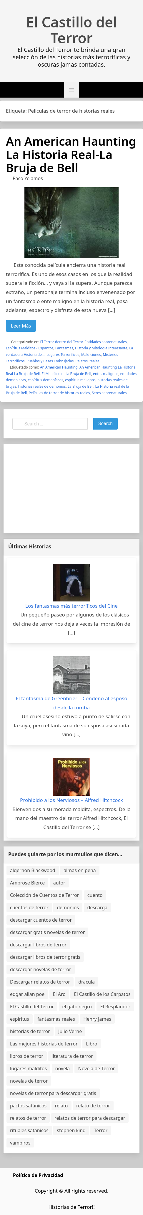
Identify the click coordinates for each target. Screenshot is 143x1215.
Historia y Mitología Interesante (101, 348)
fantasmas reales (56, 1019)
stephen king (71, 1130)
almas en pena (80, 870)
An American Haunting (59, 367)
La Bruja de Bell (80, 386)
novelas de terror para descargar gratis (53, 1093)
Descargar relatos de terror (40, 982)
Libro (91, 1043)
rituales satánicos (29, 1130)
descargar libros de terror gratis (45, 957)
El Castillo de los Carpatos (102, 994)
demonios (68, 907)
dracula (86, 982)
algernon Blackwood (32, 870)
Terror (100, 1130)
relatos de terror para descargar (89, 1118)
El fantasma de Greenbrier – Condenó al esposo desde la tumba (71, 703)
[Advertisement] (71, 488)
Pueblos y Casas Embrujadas (50, 361)
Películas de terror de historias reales (59, 392)
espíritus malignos (80, 379)
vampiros (20, 1143)
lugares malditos (28, 1068)
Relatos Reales (87, 361)
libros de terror (26, 1056)
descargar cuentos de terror (41, 920)
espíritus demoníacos (45, 379)
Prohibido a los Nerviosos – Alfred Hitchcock (71, 800)
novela (62, 1068)
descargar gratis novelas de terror (47, 932)
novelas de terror (29, 1081)
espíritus (19, 1019)
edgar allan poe (27, 994)
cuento (95, 895)
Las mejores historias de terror (44, 1043)
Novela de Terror (96, 1068)
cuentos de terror (29, 907)
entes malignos (105, 373)
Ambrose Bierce (27, 882)
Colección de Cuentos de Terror (44, 895)
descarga (97, 907)
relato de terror (93, 1105)
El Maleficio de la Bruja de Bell (66, 373)
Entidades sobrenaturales (105, 341)
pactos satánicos (28, 1105)
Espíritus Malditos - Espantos (30, 348)
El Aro (59, 994)
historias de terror (30, 1031)
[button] (71, 90)
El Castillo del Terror (71, 30)
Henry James (97, 1019)
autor (59, 882)
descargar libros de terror (38, 944)
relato (61, 1105)
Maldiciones (91, 354)
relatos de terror (28, 1118)
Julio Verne (70, 1031)
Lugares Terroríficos (62, 354)
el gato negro (77, 1006)
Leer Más (21, 326)
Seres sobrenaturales (109, 392)
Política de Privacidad (38, 1175)
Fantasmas (64, 348)
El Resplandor (115, 1006)
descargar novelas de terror (40, 969)
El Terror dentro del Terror (61, 341)
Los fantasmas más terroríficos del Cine (71, 605)
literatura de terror (72, 1056)
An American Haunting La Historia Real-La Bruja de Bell (71, 154)
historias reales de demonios (42, 386)
